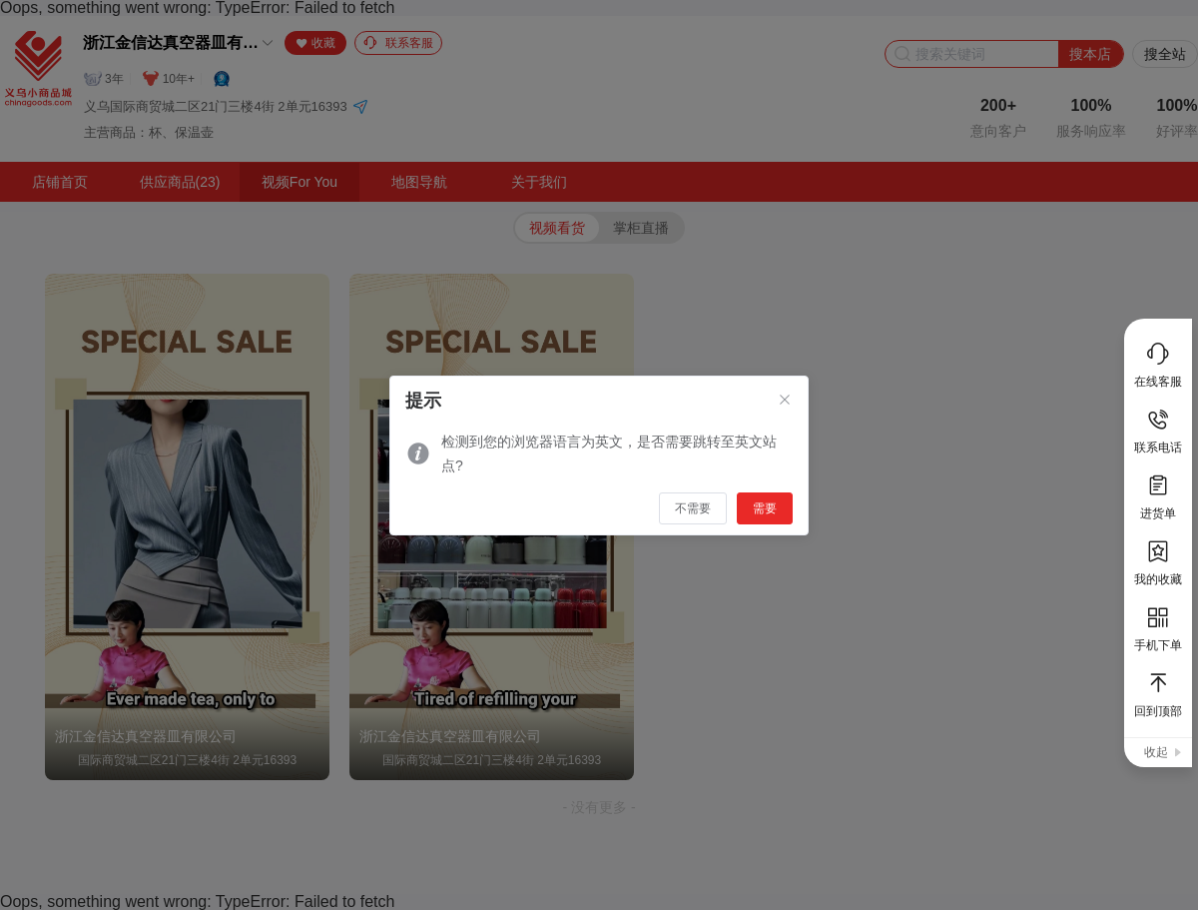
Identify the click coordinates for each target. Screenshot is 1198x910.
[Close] (785, 401)
